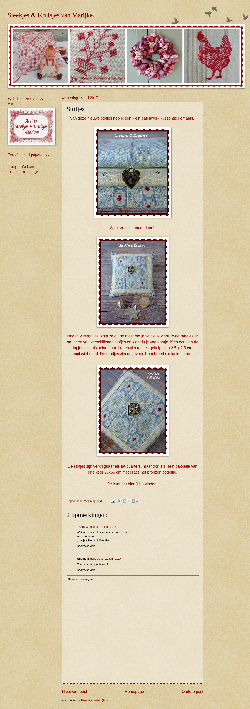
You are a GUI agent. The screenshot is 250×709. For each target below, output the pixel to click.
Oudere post (192, 691)
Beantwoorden (86, 546)
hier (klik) (136, 484)
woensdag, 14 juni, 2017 (101, 526)
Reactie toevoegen (80, 579)
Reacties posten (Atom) (95, 700)
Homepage (134, 691)
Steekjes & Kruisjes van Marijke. (51, 15)
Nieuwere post (74, 691)
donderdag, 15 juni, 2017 (105, 558)
